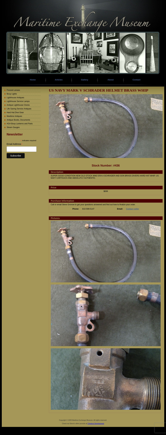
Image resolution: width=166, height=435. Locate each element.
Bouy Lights (12, 94)
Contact (136, 79)
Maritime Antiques (14, 116)
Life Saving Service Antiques (19, 109)
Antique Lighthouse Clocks (18, 105)
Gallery (84, 79)
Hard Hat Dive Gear (15, 112)
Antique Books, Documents (18, 120)
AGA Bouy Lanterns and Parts (20, 124)
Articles (59, 79)
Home (33, 79)
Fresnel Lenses (13, 90)
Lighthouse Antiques (15, 97)
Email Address (15, 144)
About (110, 79)
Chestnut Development (96, 423)
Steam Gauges (13, 127)
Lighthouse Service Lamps (18, 101)
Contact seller (132, 209)
